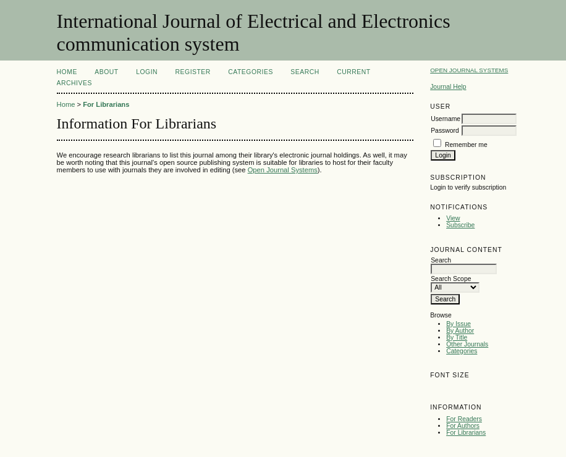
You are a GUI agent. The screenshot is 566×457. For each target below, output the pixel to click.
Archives (74, 83)
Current (353, 72)
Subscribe (460, 225)
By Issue (458, 324)
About (106, 72)
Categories (461, 351)
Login (147, 72)
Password (445, 130)
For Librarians (466, 432)
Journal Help (448, 86)
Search (304, 72)
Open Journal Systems (469, 70)
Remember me (466, 144)
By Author (460, 330)
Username (445, 118)
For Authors (462, 425)
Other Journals (467, 344)
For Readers (464, 419)
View (453, 218)
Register (193, 72)
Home (67, 72)
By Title (456, 337)
